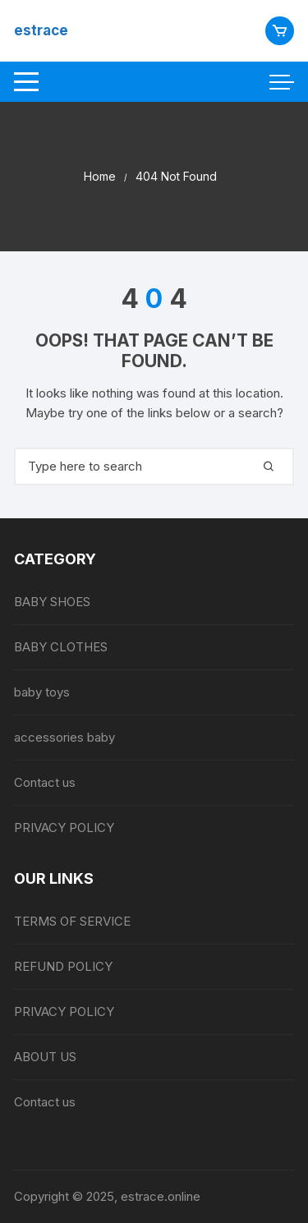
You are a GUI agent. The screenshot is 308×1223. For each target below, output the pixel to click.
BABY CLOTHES (61, 647)
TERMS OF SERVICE (72, 921)
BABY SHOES (52, 601)
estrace (41, 30)
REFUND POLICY (63, 966)
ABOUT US (45, 1056)
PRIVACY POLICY (64, 827)
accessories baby (64, 737)
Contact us (45, 782)
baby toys (42, 692)
